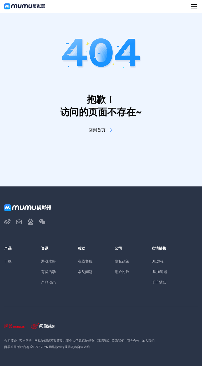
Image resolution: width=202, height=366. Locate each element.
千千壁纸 (159, 282)
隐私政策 (122, 261)
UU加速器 (159, 272)
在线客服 (85, 261)
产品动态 (48, 282)
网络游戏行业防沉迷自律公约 (69, 347)
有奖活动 (48, 272)
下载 (8, 261)
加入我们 (148, 341)
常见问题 (85, 272)
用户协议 (122, 272)
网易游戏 (103, 341)
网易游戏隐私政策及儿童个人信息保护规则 (64, 341)
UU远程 (158, 261)
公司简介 (10, 341)
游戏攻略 (48, 261)
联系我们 (118, 341)
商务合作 (133, 341)
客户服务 (25, 341)
